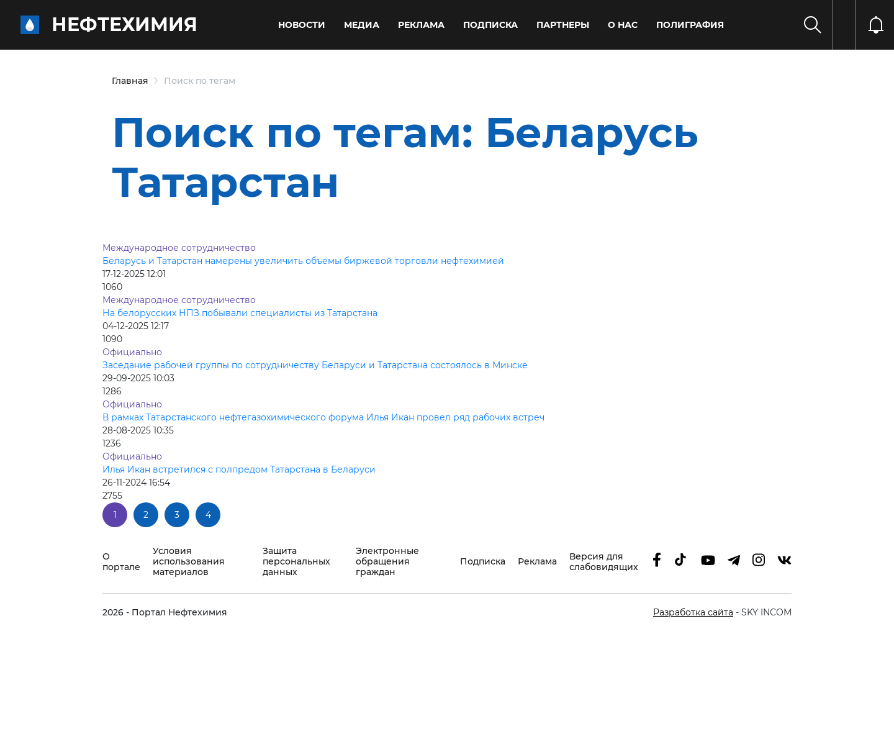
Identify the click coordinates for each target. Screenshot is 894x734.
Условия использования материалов (189, 562)
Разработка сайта (693, 612)
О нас (623, 24)
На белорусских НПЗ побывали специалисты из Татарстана (239, 313)
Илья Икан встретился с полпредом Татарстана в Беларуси (239, 469)
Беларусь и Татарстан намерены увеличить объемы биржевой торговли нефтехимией (303, 260)
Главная (130, 80)
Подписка (490, 24)
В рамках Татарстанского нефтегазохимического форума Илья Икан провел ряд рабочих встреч (323, 417)
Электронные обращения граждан (387, 562)
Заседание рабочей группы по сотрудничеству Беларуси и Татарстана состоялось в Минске (315, 365)
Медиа (361, 24)
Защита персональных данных (296, 562)
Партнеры (562, 24)
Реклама (421, 24)
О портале (121, 562)
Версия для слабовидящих (603, 562)
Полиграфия (690, 24)
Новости (301, 24)
